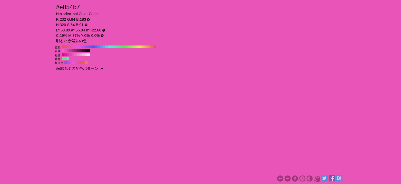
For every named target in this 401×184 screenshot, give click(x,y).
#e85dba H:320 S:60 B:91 (73, 54)
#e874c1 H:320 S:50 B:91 (75, 54)
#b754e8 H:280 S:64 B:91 (83, 46)
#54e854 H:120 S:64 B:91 (124, 46)
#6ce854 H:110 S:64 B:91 (127, 46)
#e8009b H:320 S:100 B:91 (63, 54)
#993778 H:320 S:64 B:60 (73, 50)
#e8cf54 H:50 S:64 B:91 (142, 46)
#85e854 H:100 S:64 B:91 (129, 46)
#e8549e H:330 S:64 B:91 (70, 46)
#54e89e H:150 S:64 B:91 (116, 46)
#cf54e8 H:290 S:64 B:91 (81, 46)
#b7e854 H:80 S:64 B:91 (134, 46)
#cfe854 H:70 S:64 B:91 (137, 46)
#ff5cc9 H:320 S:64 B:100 (63, 50)
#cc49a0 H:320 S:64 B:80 (68, 50)
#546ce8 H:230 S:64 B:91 (96, 46)
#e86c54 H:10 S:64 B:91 (152, 46)
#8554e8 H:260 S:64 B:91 (88, 46)
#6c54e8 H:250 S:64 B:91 (91, 46)
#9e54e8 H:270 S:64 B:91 (86, 46)
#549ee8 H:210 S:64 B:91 (101, 46)
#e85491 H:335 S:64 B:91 (78, 62)
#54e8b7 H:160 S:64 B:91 (114, 46)
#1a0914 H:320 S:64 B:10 (86, 50)
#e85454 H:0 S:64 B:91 (155, 46)
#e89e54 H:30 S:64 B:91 (147, 46)
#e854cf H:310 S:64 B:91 (75, 46)
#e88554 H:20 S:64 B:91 (150, 46)
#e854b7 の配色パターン (79, 68)
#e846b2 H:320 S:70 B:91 (70, 54)
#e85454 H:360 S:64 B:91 (63, 46)
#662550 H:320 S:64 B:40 (78, 50)
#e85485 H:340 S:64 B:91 (68, 46)
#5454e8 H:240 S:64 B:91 (93, 46)
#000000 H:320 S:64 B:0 (88, 50)
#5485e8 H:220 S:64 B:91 (98, 46)
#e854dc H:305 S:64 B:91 (73, 62)
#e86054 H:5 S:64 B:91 (83, 62)
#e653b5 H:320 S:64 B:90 (65, 50)
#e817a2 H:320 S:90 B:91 (65, 54)
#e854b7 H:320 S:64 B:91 (73, 46)
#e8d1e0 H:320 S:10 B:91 (86, 54)
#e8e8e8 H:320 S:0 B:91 (88, 54)
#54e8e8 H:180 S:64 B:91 (109, 46)
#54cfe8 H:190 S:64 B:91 (106, 46)
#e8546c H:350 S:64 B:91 (65, 46)
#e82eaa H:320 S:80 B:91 (68, 54)
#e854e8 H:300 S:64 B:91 (78, 46)
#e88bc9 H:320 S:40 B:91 (78, 54)
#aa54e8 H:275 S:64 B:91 (68, 62)
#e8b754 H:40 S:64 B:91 (144, 46)
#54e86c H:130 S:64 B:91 (121, 46)
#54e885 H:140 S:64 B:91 (119, 46)
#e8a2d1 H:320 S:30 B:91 (81, 54)
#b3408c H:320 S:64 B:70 (70, 50)
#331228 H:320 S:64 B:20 (83, 50)
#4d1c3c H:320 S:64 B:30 (81, 50)
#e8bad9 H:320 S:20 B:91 (83, 54)
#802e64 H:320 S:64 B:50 (75, 50)
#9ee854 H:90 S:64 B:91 (132, 46)
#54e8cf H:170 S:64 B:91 (111, 46)
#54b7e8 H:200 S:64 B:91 (104, 46)
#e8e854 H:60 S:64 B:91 (139, 46)
